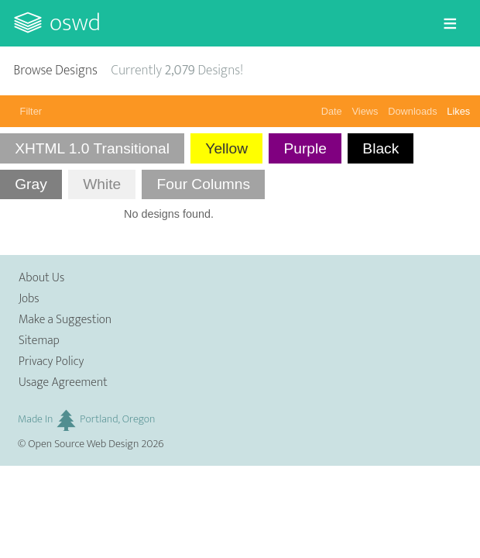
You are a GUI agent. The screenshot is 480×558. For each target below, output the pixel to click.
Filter (31, 111)
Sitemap (39, 340)
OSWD (75, 22)
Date (331, 111)
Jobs (29, 298)
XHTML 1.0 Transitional (92, 148)
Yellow (226, 148)
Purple (304, 148)
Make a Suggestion (65, 319)
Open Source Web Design (83, 444)
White (102, 184)
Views (365, 111)
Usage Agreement (63, 382)
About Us (41, 277)
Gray (31, 184)
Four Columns (204, 184)
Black (380, 148)
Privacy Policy (51, 361)
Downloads (412, 111)
